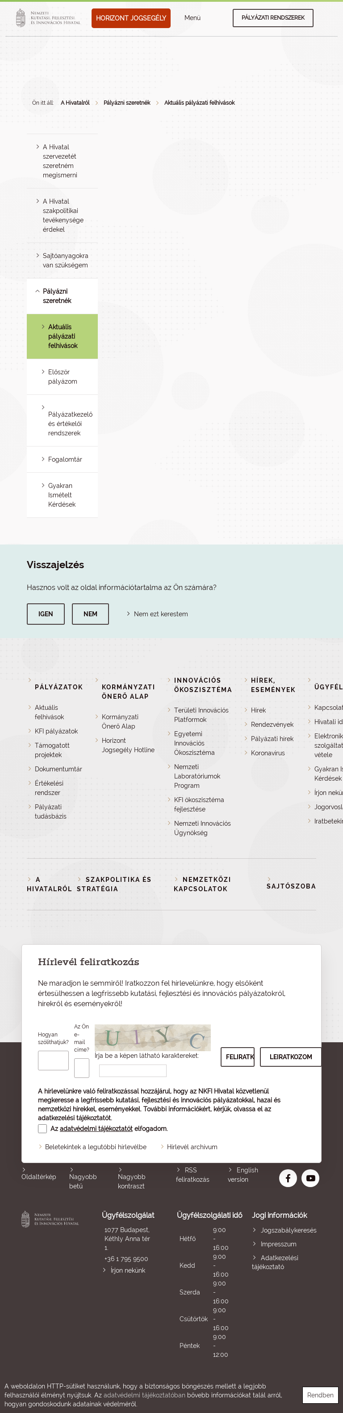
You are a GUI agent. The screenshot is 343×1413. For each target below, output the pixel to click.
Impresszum (279, 1244)
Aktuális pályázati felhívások (199, 103)
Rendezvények (272, 724)
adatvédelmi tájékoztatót (96, 1128)
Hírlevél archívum (192, 1147)
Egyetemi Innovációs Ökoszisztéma (194, 743)
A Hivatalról (75, 103)
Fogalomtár (65, 459)
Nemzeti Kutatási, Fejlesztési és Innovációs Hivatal (51, 1285)
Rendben (320, 1395)
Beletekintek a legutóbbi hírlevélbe (95, 1147)
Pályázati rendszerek (273, 18)
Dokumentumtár (58, 769)
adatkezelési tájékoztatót (74, 1118)
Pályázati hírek (272, 738)
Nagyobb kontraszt (132, 1181)
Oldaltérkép (38, 1176)
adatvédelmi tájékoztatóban (144, 1395)
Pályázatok (59, 687)
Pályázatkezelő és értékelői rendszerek (70, 424)
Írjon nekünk (128, 1270)
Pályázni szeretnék (127, 103)
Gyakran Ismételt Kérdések (61, 495)
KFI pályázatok (56, 731)
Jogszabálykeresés (289, 1230)
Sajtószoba (291, 886)
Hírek (258, 710)
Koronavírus (268, 753)
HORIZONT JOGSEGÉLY (131, 18)
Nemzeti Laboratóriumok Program (197, 776)
